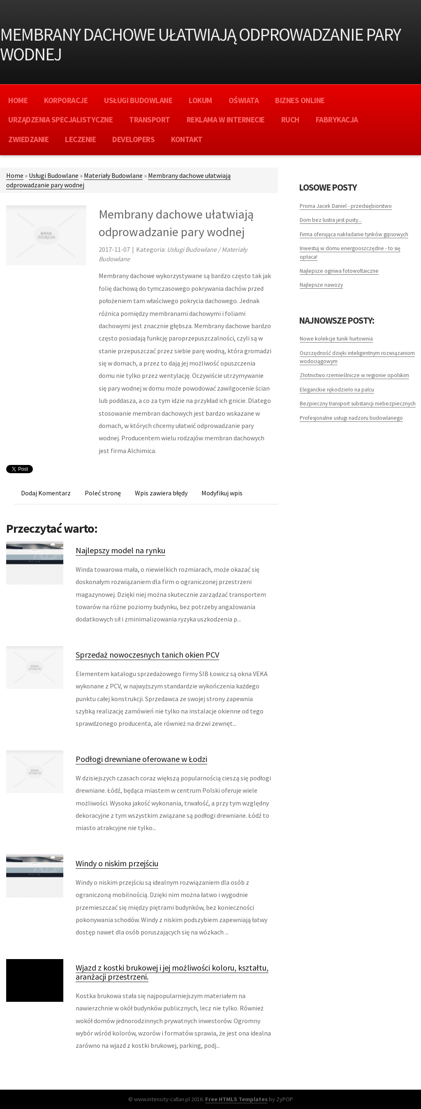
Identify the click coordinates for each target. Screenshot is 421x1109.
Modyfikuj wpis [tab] (222, 493)
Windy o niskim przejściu (117, 863)
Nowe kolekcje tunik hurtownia (336, 338)
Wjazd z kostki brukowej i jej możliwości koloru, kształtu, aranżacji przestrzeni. (172, 972)
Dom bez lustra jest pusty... (331, 219)
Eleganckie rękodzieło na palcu (337, 389)
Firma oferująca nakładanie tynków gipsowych (354, 234)
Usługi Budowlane (54, 175)
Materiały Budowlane (113, 175)
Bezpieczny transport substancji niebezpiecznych (358, 403)
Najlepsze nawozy (321, 284)
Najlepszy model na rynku (120, 550)
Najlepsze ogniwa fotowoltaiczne (339, 270)
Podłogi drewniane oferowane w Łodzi (141, 759)
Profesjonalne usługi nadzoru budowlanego (351, 417)
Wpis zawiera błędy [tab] (161, 493)
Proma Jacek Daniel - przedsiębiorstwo (346, 205)
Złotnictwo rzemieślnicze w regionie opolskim (354, 375)
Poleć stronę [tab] (103, 493)
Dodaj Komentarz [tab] (46, 493)
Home (14, 175)
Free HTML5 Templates (236, 1099)
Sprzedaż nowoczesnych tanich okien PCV (147, 654)
